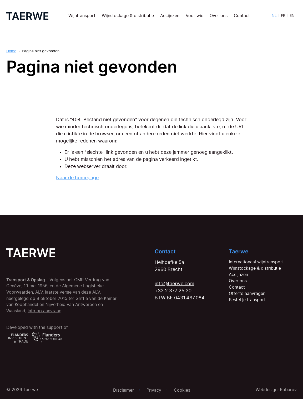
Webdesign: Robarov (276, 389)
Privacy (154, 390)
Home (11, 51)
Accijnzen (169, 15)
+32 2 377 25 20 (173, 290)
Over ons (219, 15)
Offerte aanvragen (247, 293)
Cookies (182, 390)
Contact (242, 15)
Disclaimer (123, 390)
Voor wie (194, 15)
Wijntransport (81, 15)
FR (283, 15)
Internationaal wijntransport (256, 261)
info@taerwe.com (174, 283)
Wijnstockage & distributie (128, 15)
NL (274, 15)
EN (292, 15)
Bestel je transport (247, 299)
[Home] (27, 15)
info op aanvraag (45, 310)
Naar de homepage (77, 177)
